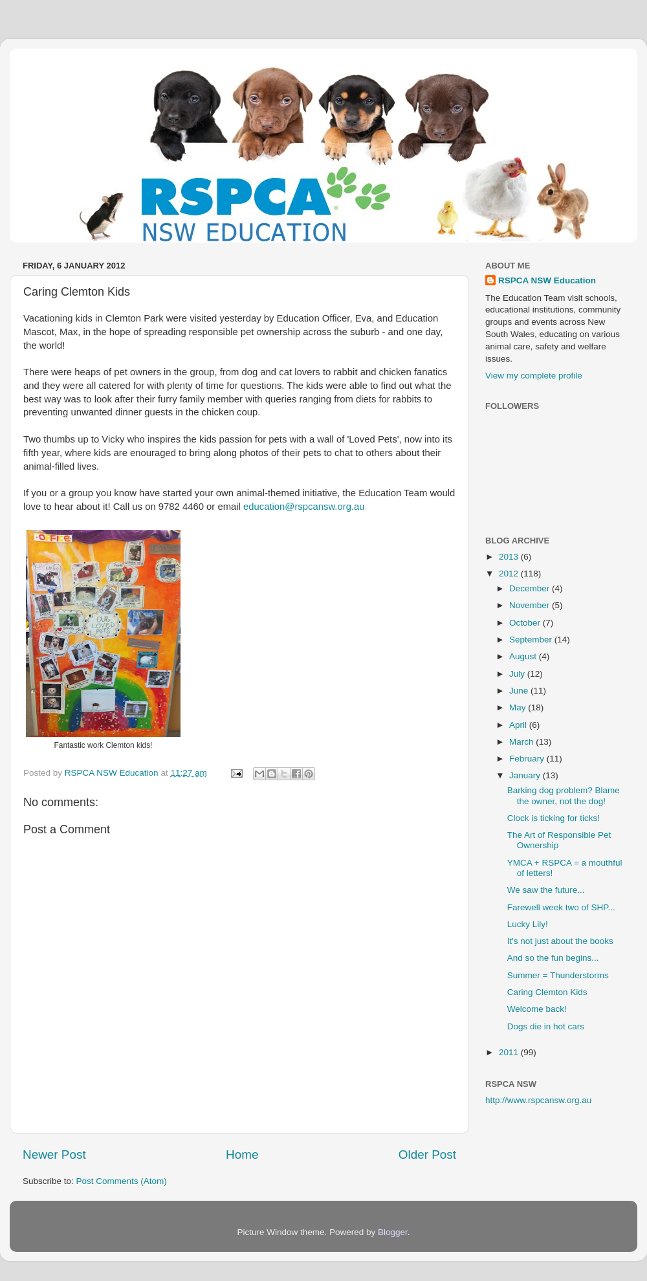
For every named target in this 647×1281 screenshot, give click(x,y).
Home (242, 1154)
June (520, 690)
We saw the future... (546, 890)
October (526, 623)
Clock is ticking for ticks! (553, 818)
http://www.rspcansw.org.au (538, 1100)
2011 (510, 1052)
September (531, 639)
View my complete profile (533, 375)
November (530, 605)
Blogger (393, 1232)
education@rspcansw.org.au (304, 506)
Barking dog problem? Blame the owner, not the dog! (563, 795)
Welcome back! (537, 1009)
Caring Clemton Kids (547, 992)
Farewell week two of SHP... (561, 907)
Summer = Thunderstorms (558, 975)
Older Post (427, 1154)
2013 (510, 557)
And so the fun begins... (553, 958)
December (530, 588)
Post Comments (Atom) (121, 1181)
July (518, 674)
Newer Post (54, 1154)
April (519, 725)
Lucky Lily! (527, 924)
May (518, 707)
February (528, 758)
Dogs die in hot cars (545, 1026)
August (524, 656)
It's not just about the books (560, 941)
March (522, 742)
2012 (510, 573)
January (526, 775)
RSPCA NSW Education (547, 280)
